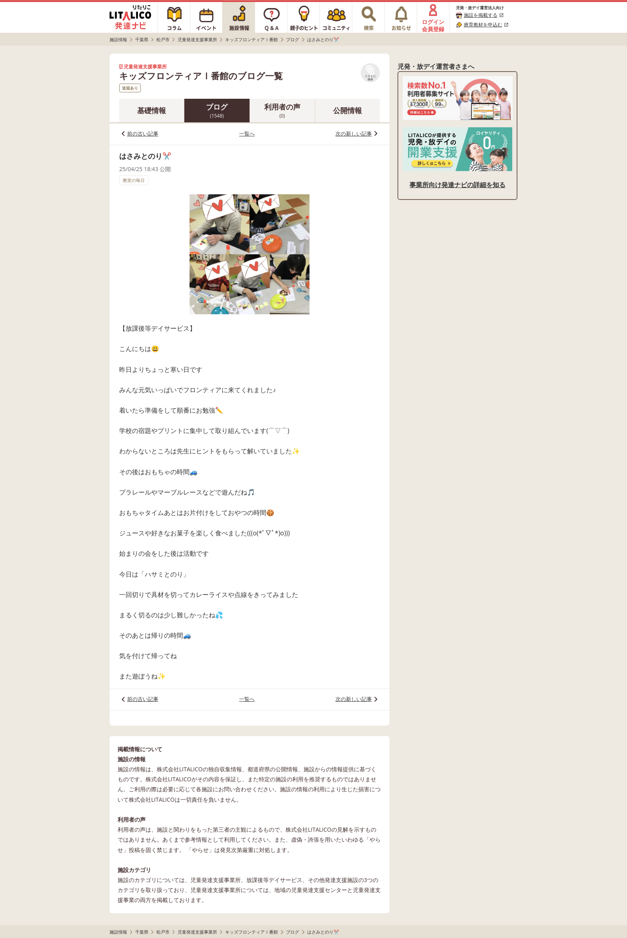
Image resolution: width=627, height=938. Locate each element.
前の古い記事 (142, 133)
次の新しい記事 (353, 133)
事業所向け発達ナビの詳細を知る (457, 184)
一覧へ (247, 133)
